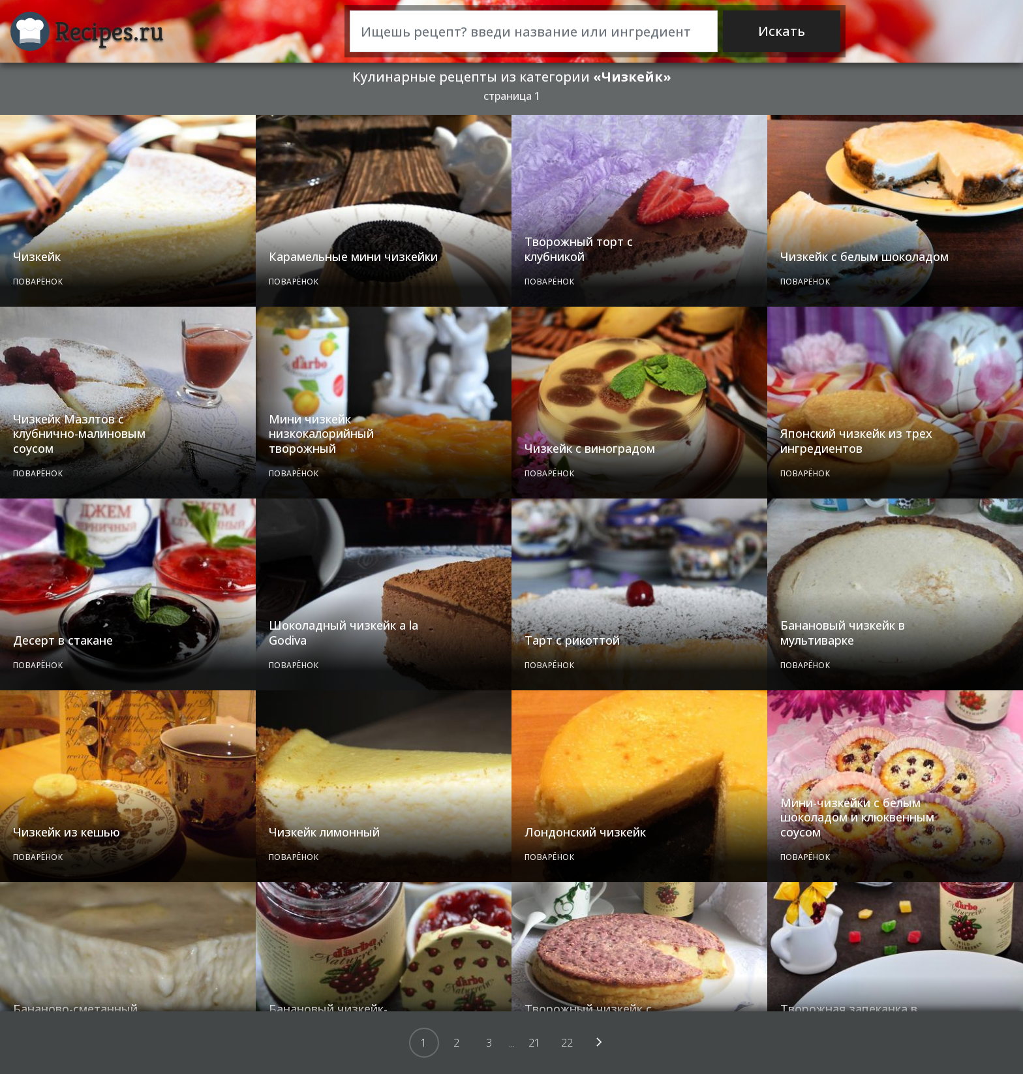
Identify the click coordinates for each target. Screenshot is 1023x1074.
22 (567, 1043)
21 (534, 1043)
